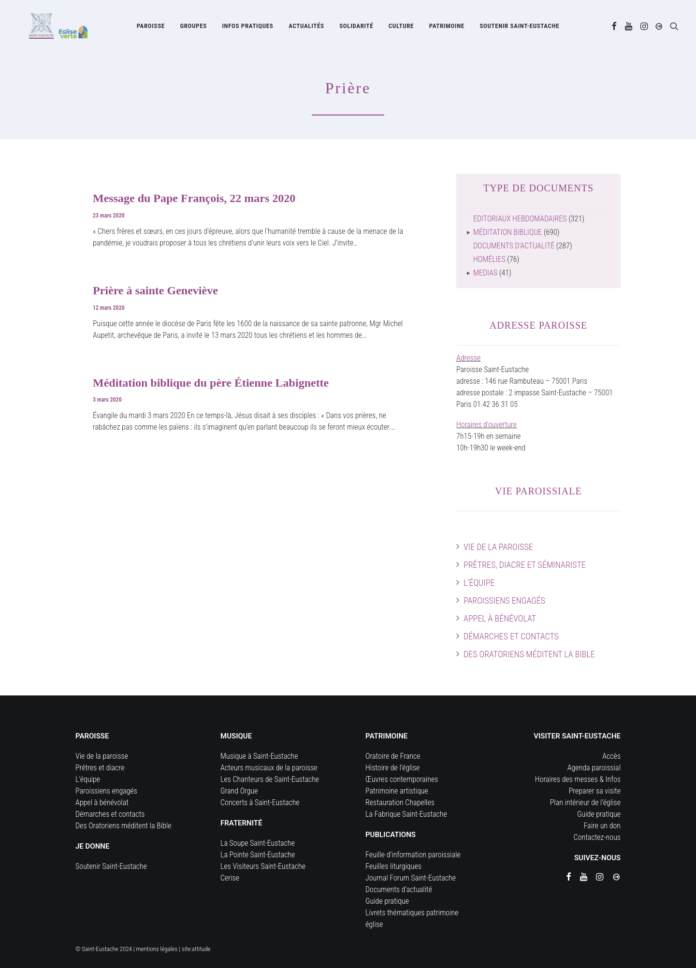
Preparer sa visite (595, 790)
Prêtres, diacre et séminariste (525, 565)
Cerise (229, 877)
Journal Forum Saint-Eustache (410, 877)
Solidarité (356, 27)
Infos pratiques (247, 27)
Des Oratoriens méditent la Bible (529, 654)
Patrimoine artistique (396, 790)
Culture (401, 27)
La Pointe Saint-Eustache (257, 854)
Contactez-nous (597, 837)
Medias (485, 272)
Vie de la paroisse (498, 547)
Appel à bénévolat (500, 618)
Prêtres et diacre (100, 767)
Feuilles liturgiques (393, 866)
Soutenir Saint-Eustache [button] (519, 27)
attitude (201, 949)
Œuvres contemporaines (401, 779)
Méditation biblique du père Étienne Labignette (211, 382)
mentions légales (157, 949)
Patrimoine (446, 27)
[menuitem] (151, 27)
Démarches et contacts (511, 636)
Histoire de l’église (392, 767)
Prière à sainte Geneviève (155, 290)
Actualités (306, 27)
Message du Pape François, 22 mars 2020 (194, 198)
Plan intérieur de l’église (585, 802)
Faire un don (602, 825)
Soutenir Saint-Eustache (111, 866)
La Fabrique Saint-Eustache (406, 814)
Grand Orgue (239, 790)
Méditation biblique (507, 232)
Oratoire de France (392, 756)
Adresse (468, 357)
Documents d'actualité (513, 245)
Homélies (489, 259)
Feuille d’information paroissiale (413, 854)
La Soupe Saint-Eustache (257, 843)
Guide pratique (387, 901)
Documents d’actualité (398, 889)
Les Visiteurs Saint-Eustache (262, 866)
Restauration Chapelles (400, 802)
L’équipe (479, 583)
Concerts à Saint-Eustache (260, 802)
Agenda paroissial (594, 767)
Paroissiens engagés (504, 600)
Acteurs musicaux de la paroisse (269, 767)
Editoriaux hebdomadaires (520, 218)
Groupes (193, 27)
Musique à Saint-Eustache (259, 756)
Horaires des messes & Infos (578, 779)
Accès (611, 756)
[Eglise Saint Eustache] (50, 27)
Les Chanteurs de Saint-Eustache (269, 779)
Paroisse (151, 27)
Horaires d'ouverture (486, 424)
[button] (614, 27)
